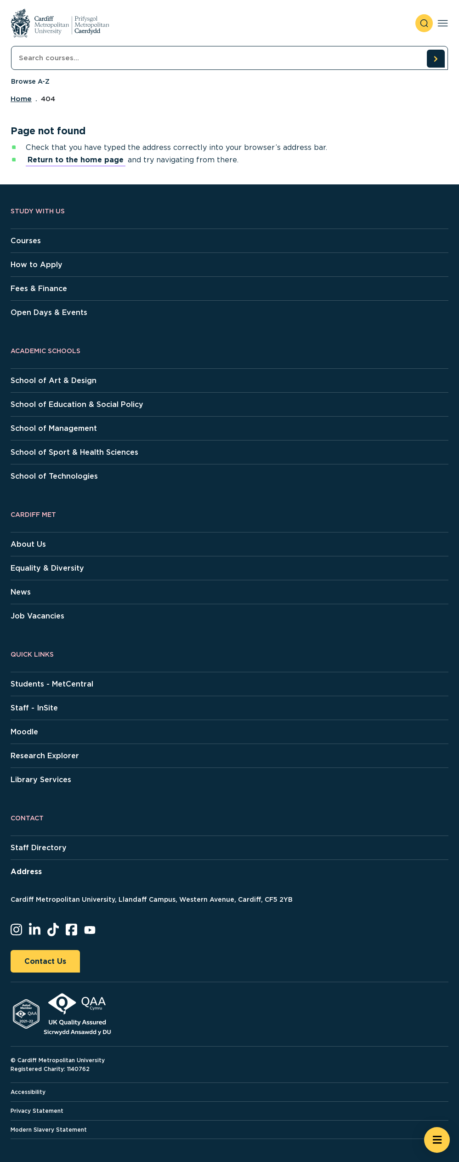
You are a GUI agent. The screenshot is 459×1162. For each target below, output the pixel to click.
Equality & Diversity (47, 568)
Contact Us (45, 961)
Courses (26, 240)
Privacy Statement (37, 1110)
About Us (28, 544)
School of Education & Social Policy (77, 404)
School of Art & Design (53, 380)
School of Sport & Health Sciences (74, 452)
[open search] (424, 23)
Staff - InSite (34, 708)
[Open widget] (437, 1140)
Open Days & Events (49, 312)
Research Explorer (45, 755)
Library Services (41, 779)
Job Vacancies (37, 616)
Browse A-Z (30, 81)
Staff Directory (39, 847)
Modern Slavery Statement (49, 1129)
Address (26, 871)
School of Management (54, 428)
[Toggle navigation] (442, 23)
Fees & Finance (39, 288)
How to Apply (36, 264)
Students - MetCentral (52, 684)
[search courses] (435, 58)
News (21, 592)
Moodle (24, 731)
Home (21, 99)
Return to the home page (76, 159)
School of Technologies (54, 476)
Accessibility (28, 1091)
